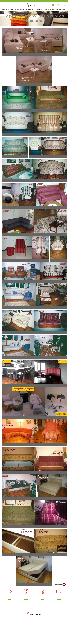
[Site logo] (31, 4)
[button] (64, 584)
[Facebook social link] (63, 4)
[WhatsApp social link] (65, 4)
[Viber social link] (64, 6)
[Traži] (46, 5)
